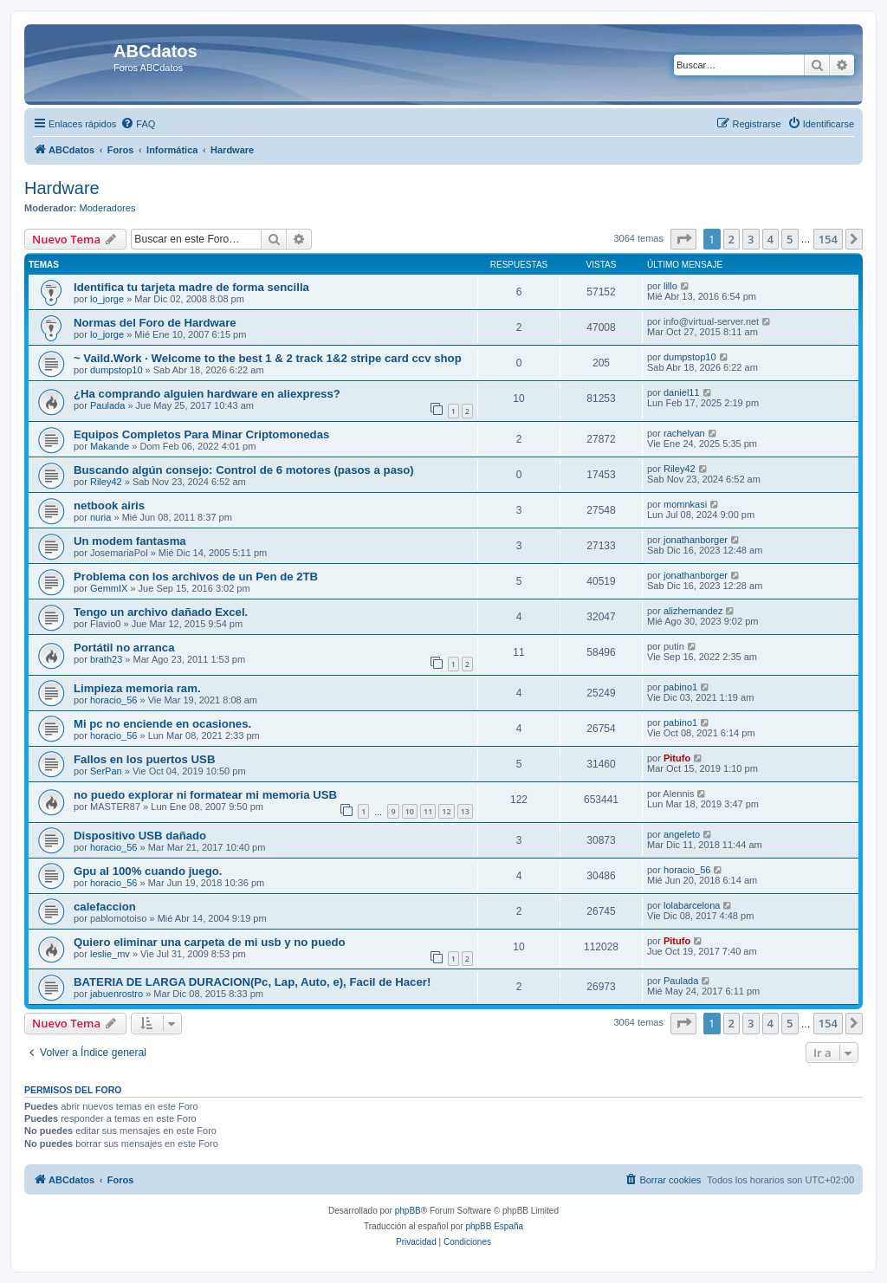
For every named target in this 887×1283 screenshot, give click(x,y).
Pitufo (677, 758)
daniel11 (682, 392)
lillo (670, 286)
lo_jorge (107, 299)
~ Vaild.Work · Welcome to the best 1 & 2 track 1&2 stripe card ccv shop (268, 358)
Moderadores (108, 208)
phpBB (408, 1210)
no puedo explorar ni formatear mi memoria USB (205, 794)
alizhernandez (693, 611)
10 (409, 811)
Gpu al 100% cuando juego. (148, 871)
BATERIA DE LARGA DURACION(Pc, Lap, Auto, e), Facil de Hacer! (252, 981)
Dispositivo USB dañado (140, 835)
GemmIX (108, 588)
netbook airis (109, 505)
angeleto (682, 834)
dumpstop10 (116, 370)
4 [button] (770, 239)
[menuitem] (137, 123)
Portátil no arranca (124, 647)
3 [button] (751, 239)
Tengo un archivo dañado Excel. (161, 612)
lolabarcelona (692, 905)
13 (465, 811)
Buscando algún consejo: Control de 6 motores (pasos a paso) (244, 469)
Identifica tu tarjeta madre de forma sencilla (191, 287)
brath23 (106, 659)
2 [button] (731, 239)
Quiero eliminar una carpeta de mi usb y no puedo (210, 942)
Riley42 (106, 481)
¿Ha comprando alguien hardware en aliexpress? (207, 393)
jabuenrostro (116, 993)
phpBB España (494, 1226)
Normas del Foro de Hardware (155, 322)
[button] (683, 239)
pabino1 (680, 687)
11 (428, 811)
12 (446, 811)
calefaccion (105, 906)
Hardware (62, 188)
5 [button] (790, 239)
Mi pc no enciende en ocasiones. (162, 723)
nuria (100, 517)
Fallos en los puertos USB (144, 759)
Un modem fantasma (130, 541)
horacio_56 (113, 700)
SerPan (106, 771)
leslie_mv (110, 954)
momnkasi (685, 504)
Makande (109, 446)
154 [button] (828, 239)
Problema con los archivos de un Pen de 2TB (196, 576)
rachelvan (684, 433)
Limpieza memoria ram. (137, 688)
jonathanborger (696, 540)
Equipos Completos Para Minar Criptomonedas (201, 434)
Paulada (107, 405)
